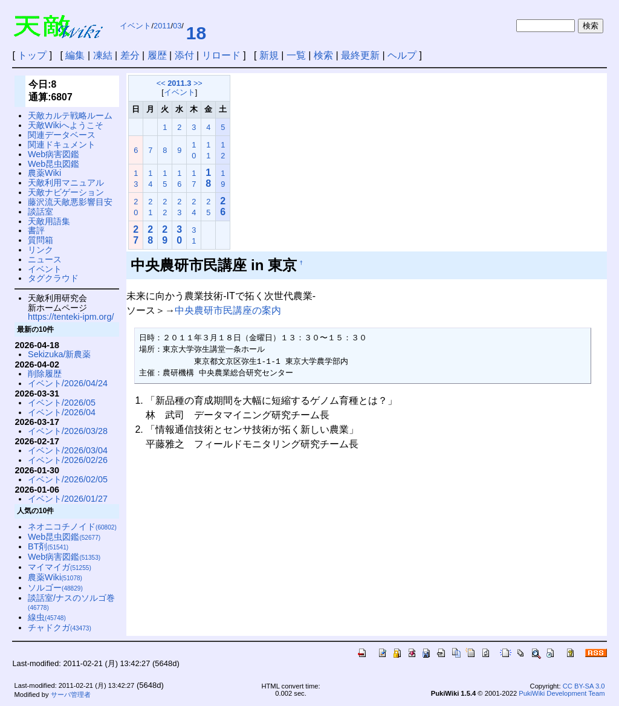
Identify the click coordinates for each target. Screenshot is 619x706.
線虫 (47, 617)
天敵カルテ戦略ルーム (70, 115)
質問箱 (40, 240)
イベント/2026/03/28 (68, 431)
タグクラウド (53, 278)
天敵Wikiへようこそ (65, 125)
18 (196, 33)
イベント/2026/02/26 (68, 460)
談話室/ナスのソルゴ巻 (71, 602)
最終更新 (360, 55)
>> (198, 83)
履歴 (157, 55)
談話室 (40, 211)
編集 (75, 55)
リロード (221, 55)
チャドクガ (59, 627)
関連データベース (62, 135)
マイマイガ (59, 567)
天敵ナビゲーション (66, 192)
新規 (269, 55)
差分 (130, 55)
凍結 (102, 55)
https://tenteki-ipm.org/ (71, 317)
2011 (162, 25)
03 (177, 25)
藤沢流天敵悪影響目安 (70, 202)
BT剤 (48, 546)
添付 (184, 55)
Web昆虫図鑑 (53, 164)
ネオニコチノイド (72, 526)
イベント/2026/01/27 (68, 499)
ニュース (45, 259)
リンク (40, 249)
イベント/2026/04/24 (68, 383)
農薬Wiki (44, 173)
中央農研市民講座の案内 (228, 310)
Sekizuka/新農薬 (59, 354)
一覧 (296, 55)
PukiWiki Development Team (561, 693)
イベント (135, 25)
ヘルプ (401, 55)
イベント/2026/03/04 (68, 450)
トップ (32, 55)
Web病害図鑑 (53, 154)
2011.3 (179, 83)
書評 (36, 230)
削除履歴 (45, 373)
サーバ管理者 (71, 694)
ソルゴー (55, 587)
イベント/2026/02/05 (68, 479)
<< (161, 83)
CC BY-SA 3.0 (584, 686)
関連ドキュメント (62, 144)
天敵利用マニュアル (66, 182)
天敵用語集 (49, 221)
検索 (323, 55)
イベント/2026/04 (62, 412)
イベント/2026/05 (62, 402)
